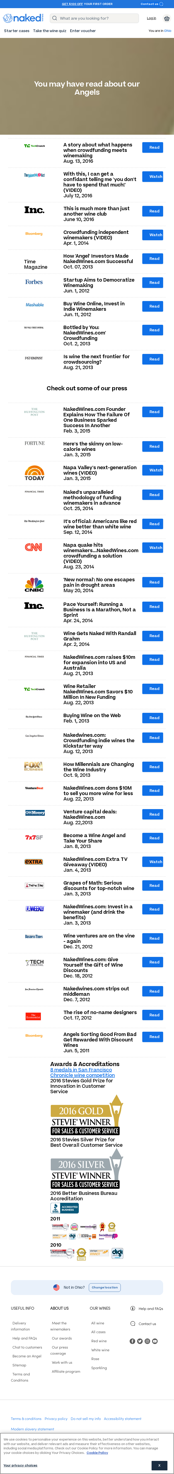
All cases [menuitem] (97, 1331)
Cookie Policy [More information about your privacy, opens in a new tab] (97, 1453)
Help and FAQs (151, 1308)
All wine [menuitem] (96, 1322)
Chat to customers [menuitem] (26, 1340)
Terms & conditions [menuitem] (26, 1412)
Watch (156, 176)
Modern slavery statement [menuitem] (32, 1422)
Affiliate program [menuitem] (64, 1364)
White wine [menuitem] (99, 1349)
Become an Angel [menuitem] (25, 1349)
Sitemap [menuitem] (18, 1358)
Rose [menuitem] (94, 1358)
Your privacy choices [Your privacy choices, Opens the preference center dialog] (21, 1465)
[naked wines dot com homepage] (23, 18)
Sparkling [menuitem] (97, 1367)
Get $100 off (72, 4)
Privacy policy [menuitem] (56, 1412)
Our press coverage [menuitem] (66, 1346)
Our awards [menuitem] (60, 1337)
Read (155, 147)
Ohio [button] (167, 31)
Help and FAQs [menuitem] (23, 1331)
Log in (151, 18)
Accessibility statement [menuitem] (122, 1412)
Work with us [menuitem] (60, 1355)
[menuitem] (16, 31)
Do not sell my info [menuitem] (86, 1412)
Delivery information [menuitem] (27, 1322)
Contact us (152, 4)
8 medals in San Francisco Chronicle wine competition (82, 1072)
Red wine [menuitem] (97, 1340)
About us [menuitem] (59, 1308)
